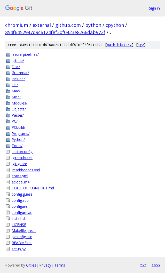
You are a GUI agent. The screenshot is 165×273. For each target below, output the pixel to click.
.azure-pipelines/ (25, 54)
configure (19, 206)
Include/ (18, 78)
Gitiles (31, 265)
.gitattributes (22, 157)
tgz (141, 45)
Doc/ (16, 66)
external (42, 25)
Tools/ (17, 145)
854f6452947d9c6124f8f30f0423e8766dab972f (55, 32)
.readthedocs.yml (26, 169)
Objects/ (19, 109)
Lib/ (15, 84)
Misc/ (16, 96)
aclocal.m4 (20, 182)
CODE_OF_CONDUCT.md (33, 188)
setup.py (19, 248)
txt (143, 265)
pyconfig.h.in (22, 236)
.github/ (18, 60)
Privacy (45, 265)
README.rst (22, 242)
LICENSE (19, 224)
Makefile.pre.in (24, 230)
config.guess (22, 194)
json (156, 265)
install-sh (19, 218)
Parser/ (18, 115)
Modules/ (19, 103)
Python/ (18, 139)
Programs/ (20, 133)
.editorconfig (22, 151)
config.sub (20, 200)
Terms (59, 265)
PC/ (15, 121)
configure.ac (22, 212)
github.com (68, 25)
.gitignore (19, 163)
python (93, 25)
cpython (115, 25)
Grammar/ (20, 72)
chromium (16, 25)
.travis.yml (20, 175)
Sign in (154, 8)
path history (119, 45)
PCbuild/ (18, 127)
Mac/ (16, 91)
